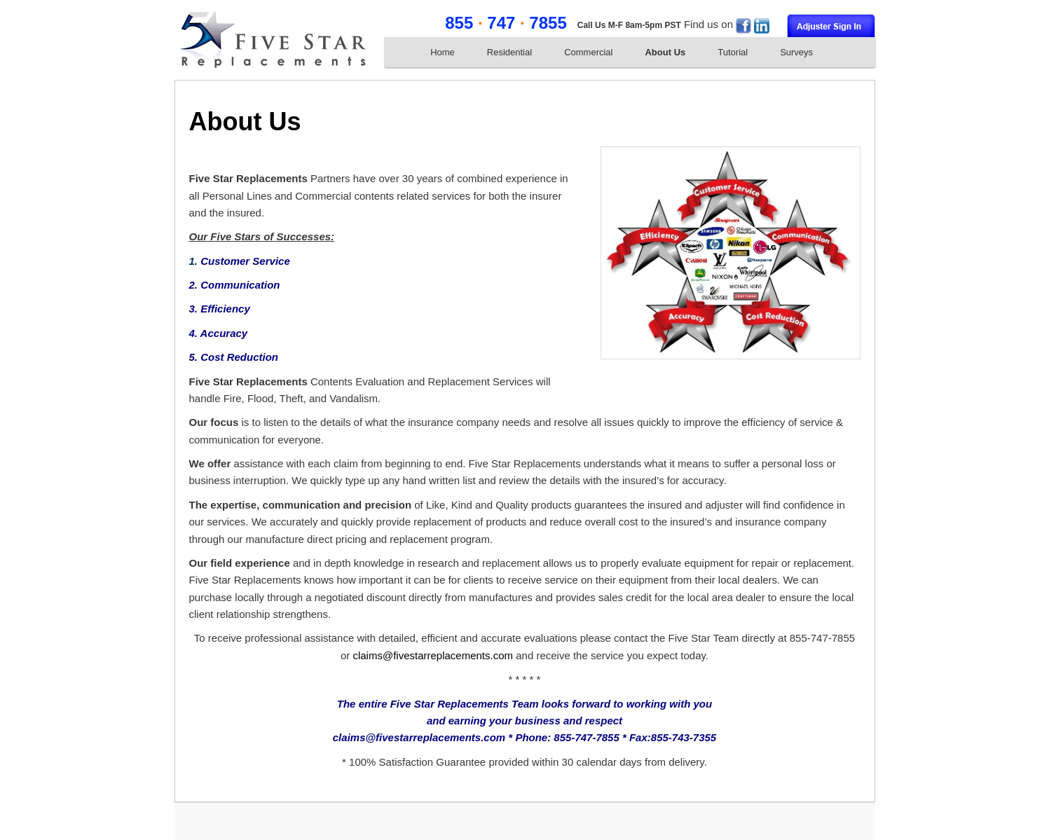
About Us (665, 52)
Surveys (796, 52)
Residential (509, 52)
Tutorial (733, 52)
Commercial (588, 52)
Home (442, 52)
